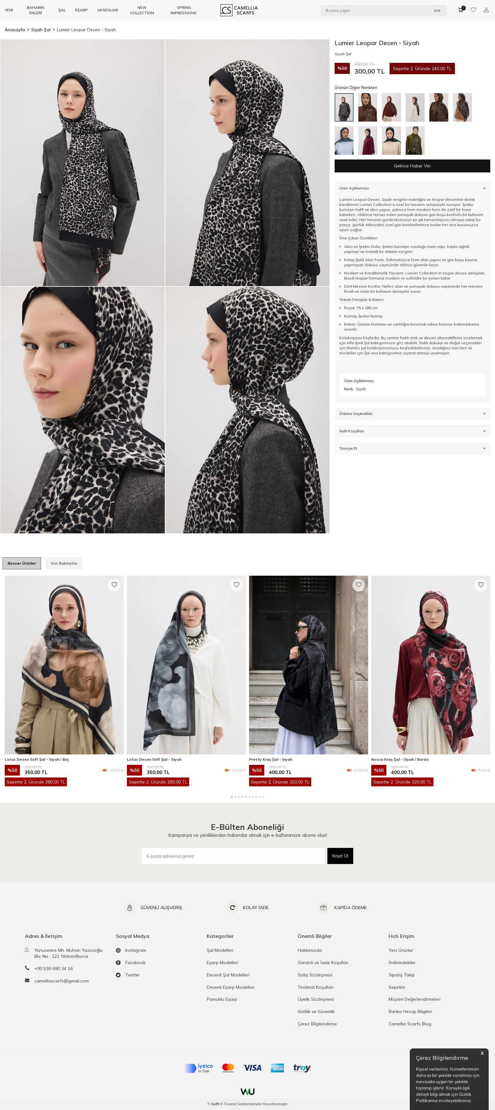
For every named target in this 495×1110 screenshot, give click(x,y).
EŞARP (81, 10)
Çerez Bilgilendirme (317, 1024)
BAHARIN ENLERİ (35, 10)
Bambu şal (356, 347)
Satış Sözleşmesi (315, 975)
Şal (367, 353)
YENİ (9, 10)
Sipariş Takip (402, 975)
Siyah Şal (41, 30)
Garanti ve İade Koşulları (323, 962)
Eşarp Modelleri (222, 962)
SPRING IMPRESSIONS (184, 10)
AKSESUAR (107, 10)
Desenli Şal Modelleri (228, 975)
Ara (437, 10)
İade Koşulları (412, 431)
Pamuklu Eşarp (222, 999)
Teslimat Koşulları (315, 987)
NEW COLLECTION (142, 10)
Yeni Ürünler (401, 950)
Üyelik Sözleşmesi (316, 999)
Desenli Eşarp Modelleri (230, 987)
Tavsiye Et (412, 448)
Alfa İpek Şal (358, 342)
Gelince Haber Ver (412, 166)
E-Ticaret (228, 1103)
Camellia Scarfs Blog (410, 1024)
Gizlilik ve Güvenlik (316, 1011)
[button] (232, 797)
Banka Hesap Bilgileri (410, 1011)
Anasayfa (15, 30)
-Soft (213, 1103)
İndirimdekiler (402, 962)
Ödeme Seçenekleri (412, 413)
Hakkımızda (310, 950)
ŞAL (62, 10)
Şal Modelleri (220, 950)
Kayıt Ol (340, 856)
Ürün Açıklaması (412, 188)
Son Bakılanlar (64, 563)
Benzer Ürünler (22, 563)
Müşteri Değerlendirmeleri (414, 999)
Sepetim (397, 987)
